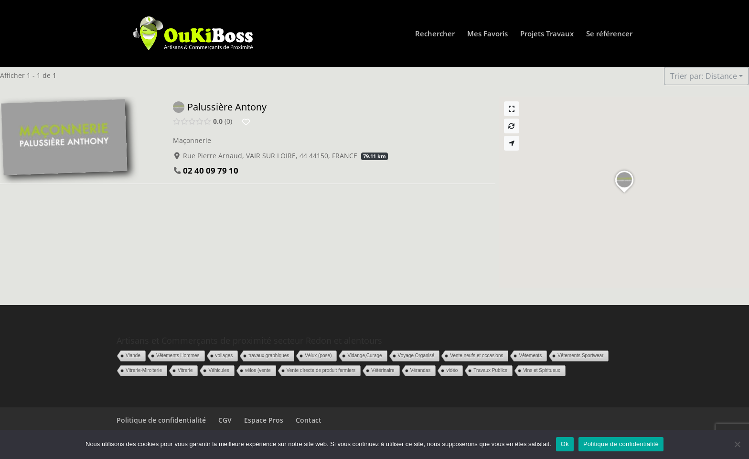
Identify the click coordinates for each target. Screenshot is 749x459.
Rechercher (435, 34)
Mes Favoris (487, 34)
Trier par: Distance (703, 76)
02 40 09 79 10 (210, 170)
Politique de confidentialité (161, 420)
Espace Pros (263, 420)
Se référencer (609, 34)
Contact (308, 420)
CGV (225, 420)
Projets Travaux (547, 34)
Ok (565, 444)
